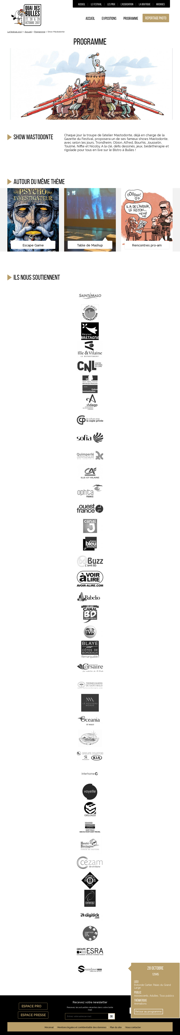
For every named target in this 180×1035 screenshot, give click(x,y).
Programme (130, 18)
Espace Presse (33, 1015)
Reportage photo (155, 18)
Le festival (96, 4)
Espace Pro (33, 1006)
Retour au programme (148, 1011)
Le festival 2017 (14, 31)
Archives (160, 4)
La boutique (144, 4)
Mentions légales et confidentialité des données (81, 1027)
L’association (127, 4)
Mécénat (49, 1027)
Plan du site (116, 1027)
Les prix (111, 4)
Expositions (109, 18)
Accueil (81, 4)
